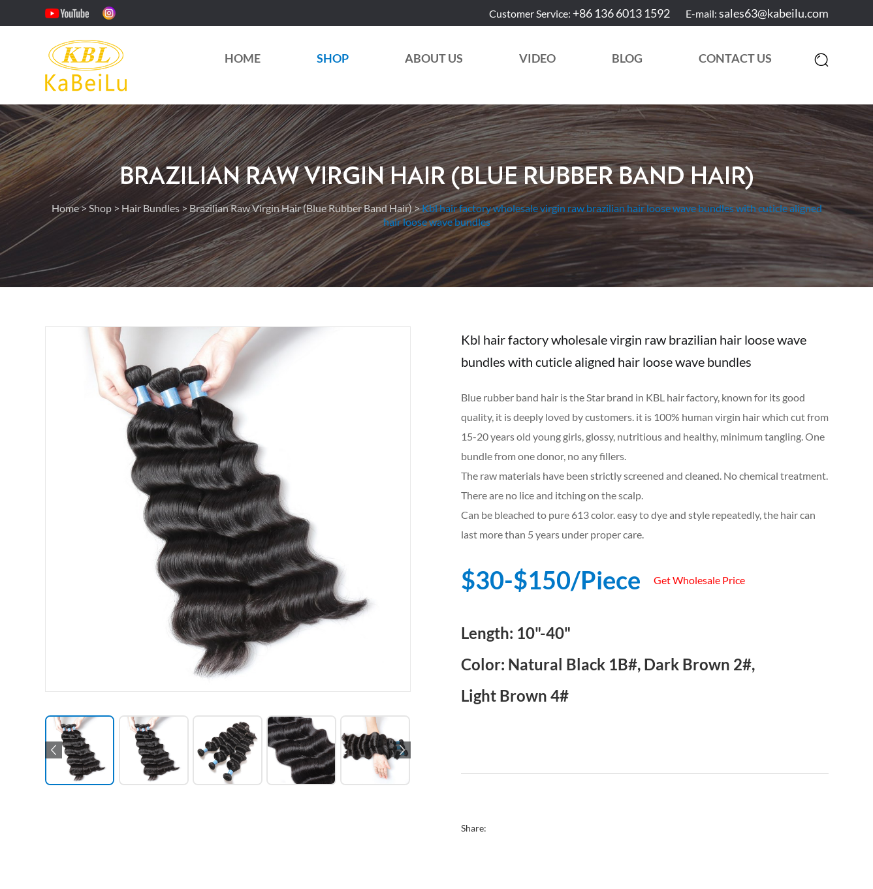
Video (537, 58)
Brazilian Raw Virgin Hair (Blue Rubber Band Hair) (436, 177)
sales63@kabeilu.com (774, 13)
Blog (627, 58)
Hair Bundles (150, 208)
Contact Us (735, 58)
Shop (333, 58)
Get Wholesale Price (699, 580)
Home (243, 58)
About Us (434, 58)
